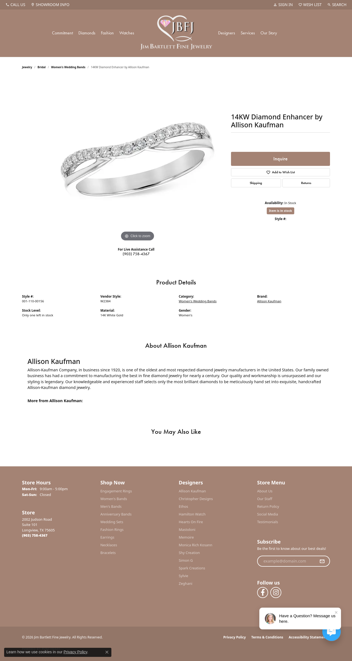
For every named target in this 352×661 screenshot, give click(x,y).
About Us (265, 491)
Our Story (268, 33)
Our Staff (264, 498)
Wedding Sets (111, 521)
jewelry (27, 67)
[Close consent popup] (107, 652)
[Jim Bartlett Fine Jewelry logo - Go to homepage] (176, 33)
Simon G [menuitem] (186, 560)
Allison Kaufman (269, 301)
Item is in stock (280, 211)
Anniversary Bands (116, 514)
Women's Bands (113, 498)
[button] (283, 4)
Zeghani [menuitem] (185, 583)
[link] (15, 4)
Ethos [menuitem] (183, 506)
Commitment (62, 33)
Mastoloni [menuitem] (187, 529)
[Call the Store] (35, 535)
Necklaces (108, 544)
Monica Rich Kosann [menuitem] (195, 544)
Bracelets (108, 552)
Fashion (107, 33)
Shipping (256, 183)
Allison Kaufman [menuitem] (192, 491)
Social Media (267, 514)
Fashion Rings (111, 529)
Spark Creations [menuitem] (192, 568)
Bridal (42, 67)
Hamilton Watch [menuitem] (192, 514)
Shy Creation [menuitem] (189, 552)
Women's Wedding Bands (68, 67)
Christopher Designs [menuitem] (196, 498)
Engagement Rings (116, 491)
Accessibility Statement (308, 637)
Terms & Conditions (267, 637)
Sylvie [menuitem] (183, 575)
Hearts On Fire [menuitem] (191, 521)
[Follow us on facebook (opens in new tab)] (262, 592)
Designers (226, 33)
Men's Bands (111, 506)
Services (248, 33)
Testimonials (267, 521)
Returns (306, 183)
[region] (137, 160)
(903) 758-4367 (136, 253)
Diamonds (86, 33)
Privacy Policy (234, 637)
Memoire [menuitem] (186, 537)
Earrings (107, 537)
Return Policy (268, 506)
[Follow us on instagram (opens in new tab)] (275, 592)
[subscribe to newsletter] (322, 561)
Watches (126, 33)
